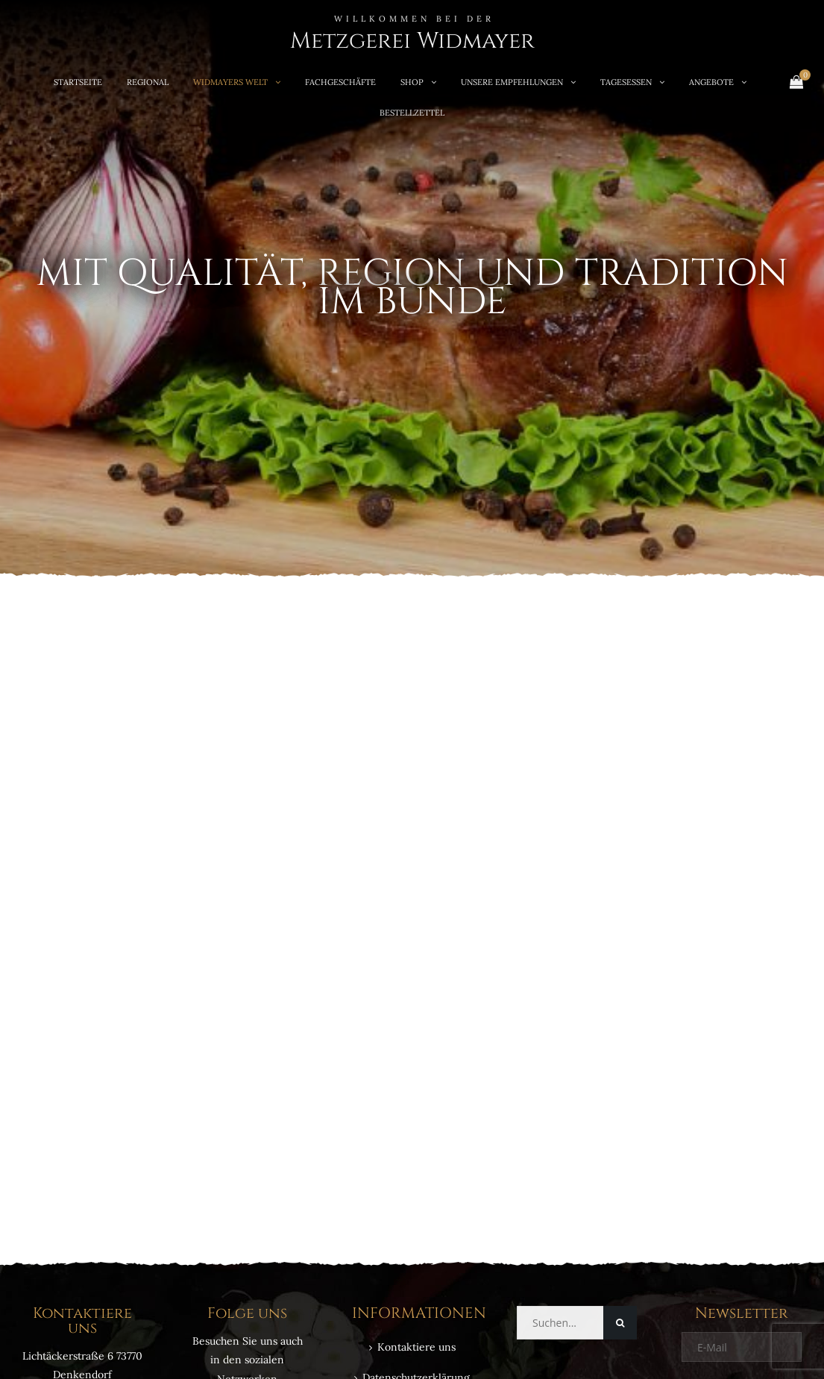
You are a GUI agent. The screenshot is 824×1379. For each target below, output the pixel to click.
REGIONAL (148, 82)
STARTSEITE (78, 82)
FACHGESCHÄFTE (340, 82)
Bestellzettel (412, 112)
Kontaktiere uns (416, 1347)
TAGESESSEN (626, 82)
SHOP (412, 82)
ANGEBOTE (711, 82)
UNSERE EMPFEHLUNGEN (512, 82)
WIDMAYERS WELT (230, 82)
